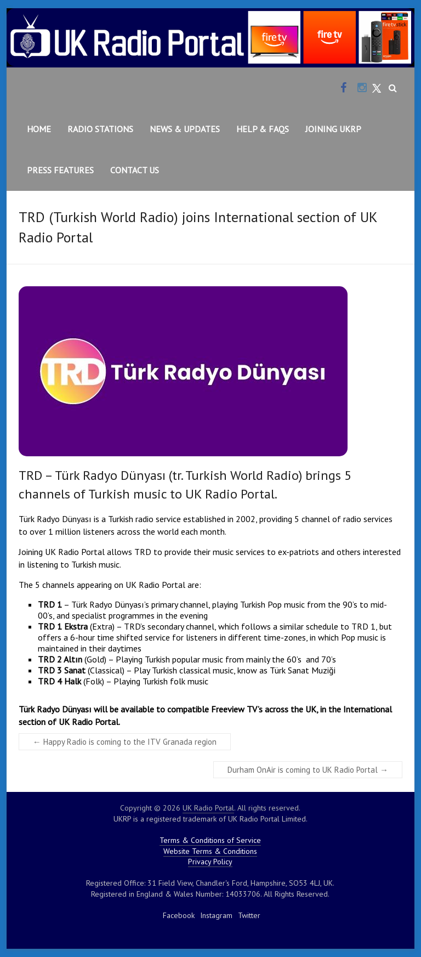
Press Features (60, 170)
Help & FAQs (262, 128)
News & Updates (185, 128)
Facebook (179, 915)
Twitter (249, 915)
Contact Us (134, 170)
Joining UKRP (333, 128)
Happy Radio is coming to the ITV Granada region (125, 742)
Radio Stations (100, 128)
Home (39, 128)
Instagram (216, 915)
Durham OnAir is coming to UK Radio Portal (307, 770)
